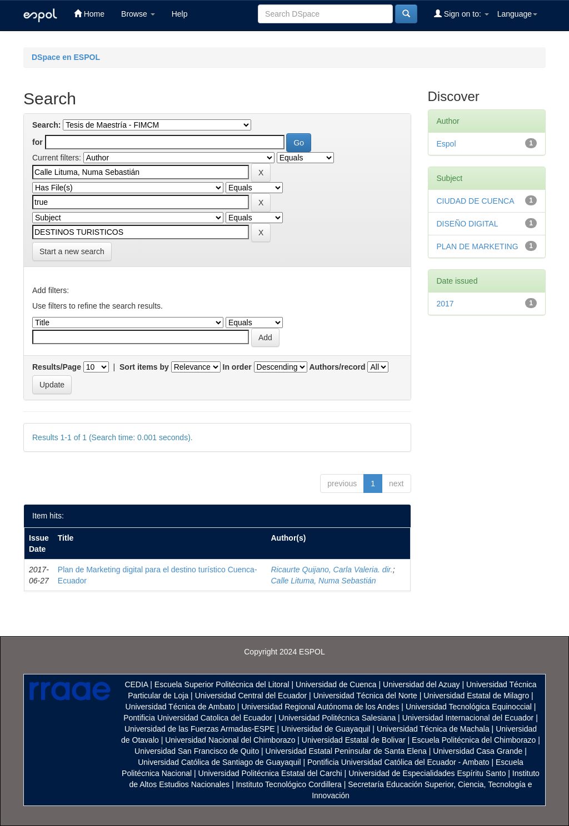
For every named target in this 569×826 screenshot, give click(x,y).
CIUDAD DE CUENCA (476, 201)
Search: (46, 124)
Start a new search (71, 251)
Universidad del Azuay (421, 684)
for (37, 142)
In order (237, 366)
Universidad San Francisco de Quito (196, 751)
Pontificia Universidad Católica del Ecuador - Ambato (398, 762)
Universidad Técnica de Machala (433, 728)
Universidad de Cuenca (336, 684)
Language (517, 13)
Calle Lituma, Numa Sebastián (323, 580)
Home (89, 13)
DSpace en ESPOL (66, 57)
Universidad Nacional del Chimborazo (230, 740)
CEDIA (136, 684)
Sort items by (144, 366)
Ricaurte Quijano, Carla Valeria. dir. (331, 569)
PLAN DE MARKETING (477, 246)
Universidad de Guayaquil (325, 728)
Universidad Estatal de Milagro (476, 695)
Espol (446, 143)
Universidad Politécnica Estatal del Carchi (270, 773)
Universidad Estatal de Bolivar (354, 740)
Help (180, 13)
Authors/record (337, 366)
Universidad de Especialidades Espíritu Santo (427, 773)
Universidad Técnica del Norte (365, 695)
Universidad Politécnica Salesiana (337, 717)
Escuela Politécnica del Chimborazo (474, 740)
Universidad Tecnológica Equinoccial (469, 706)
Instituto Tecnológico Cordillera (288, 784)
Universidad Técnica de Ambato (180, 706)
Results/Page (56, 366)
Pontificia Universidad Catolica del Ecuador (197, 717)
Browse (138, 13)
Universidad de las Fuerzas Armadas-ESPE (199, 728)
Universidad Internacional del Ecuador (468, 717)
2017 (445, 303)
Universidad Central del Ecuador (251, 695)
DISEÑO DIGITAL (467, 223)
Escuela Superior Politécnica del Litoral (222, 684)
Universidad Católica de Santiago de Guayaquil (219, 762)
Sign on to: (461, 13)
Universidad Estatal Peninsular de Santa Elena (346, 751)
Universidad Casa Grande (479, 751)
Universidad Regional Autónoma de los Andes (320, 706)
